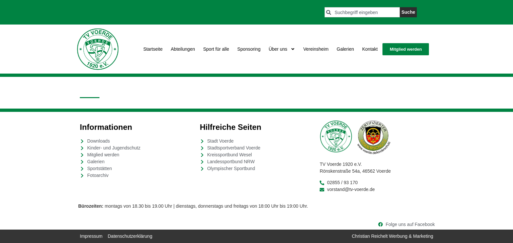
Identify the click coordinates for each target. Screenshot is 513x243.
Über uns (282, 49)
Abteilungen (183, 49)
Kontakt (370, 49)
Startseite (153, 49)
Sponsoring (248, 49)
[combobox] (362, 12)
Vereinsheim (315, 49)
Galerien (345, 49)
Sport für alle (216, 49)
